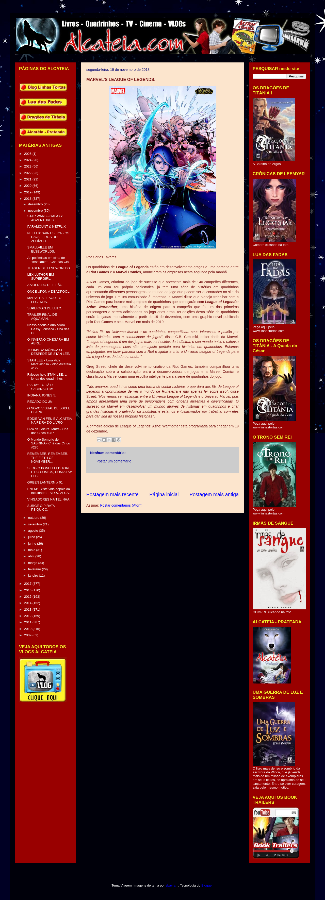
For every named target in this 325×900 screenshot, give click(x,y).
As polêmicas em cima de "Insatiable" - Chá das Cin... (49, 260)
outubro (34, 518)
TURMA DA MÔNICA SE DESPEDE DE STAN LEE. (48, 352)
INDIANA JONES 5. (41, 395)
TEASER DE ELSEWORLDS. (49, 268)
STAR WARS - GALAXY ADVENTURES (44, 218)
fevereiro (35, 569)
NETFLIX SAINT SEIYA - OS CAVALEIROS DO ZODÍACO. (48, 237)
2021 (28, 179)
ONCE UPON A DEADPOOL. (48, 291)
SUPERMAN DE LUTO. (44, 308)
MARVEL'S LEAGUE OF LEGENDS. (45, 300)
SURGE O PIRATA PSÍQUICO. (41, 508)
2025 (28, 154)
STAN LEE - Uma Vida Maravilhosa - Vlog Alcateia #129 (49, 364)
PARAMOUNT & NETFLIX (46, 226)
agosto (33, 530)
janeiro (33, 575)
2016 (28, 590)
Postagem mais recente (112, 494)
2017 (28, 584)
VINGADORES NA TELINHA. (48, 499)
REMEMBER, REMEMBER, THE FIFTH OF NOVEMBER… (47, 457)
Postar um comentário (113, 461)
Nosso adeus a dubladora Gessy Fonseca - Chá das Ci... (48, 329)
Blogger (207, 885)
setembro (35, 524)
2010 (28, 629)
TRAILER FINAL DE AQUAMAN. (42, 317)
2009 (28, 635)
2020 (28, 186)
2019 (28, 192)
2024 (28, 160)
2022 (28, 173)
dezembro (36, 204)
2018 (28, 199)
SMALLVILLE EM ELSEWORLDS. (41, 249)
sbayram (172, 885)
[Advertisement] (178, 482)
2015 (28, 596)
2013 (28, 609)
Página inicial (163, 494)
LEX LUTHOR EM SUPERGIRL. (40, 276)
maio (32, 550)
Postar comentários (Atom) (121, 505)
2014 (28, 603)
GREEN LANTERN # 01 (44, 482)
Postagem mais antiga (214, 494)
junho (32, 543)
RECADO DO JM (40, 402)
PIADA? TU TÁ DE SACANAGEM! (41, 387)
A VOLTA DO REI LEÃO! (45, 285)
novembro (36, 210)
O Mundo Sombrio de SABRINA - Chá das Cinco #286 (48, 443)
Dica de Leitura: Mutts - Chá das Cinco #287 (47, 431)
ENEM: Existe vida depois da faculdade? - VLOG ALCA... (49, 491)
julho (32, 537)
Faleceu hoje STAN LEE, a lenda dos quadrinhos (46, 376)
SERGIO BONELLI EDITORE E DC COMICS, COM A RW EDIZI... (49, 472)
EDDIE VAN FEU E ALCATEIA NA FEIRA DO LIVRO (49, 421)
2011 (28, 622)
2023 (28, 166)
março (33, 563)
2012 (28, 616)
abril (31, 556)
